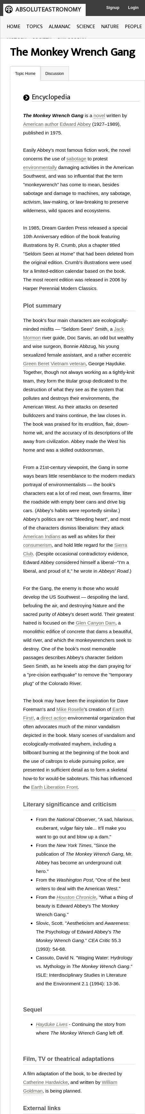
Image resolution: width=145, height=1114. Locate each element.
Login (133, 7)
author (52, 124)
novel (99, 115)
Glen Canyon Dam (95, 623)
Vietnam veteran (68, 363)
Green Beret (36, 363)
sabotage (76, 158)
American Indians (41, 536)
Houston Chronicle (76, 897)
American (33, 124)
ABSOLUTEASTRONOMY (48, 9)
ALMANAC (60, 26)
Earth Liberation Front (54, 787)
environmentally (40, 167)
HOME (13, 26)
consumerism (37, 545)
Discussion (54, 73)
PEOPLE (133, 26)
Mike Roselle (70, 709)
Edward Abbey (75, 124)
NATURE (110, 26)
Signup (112, 7)
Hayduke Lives (51, 1024)
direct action (53, 718)
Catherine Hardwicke (45, 1082)
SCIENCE (86, 26)
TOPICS (34, 26)
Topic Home (25, 73)
